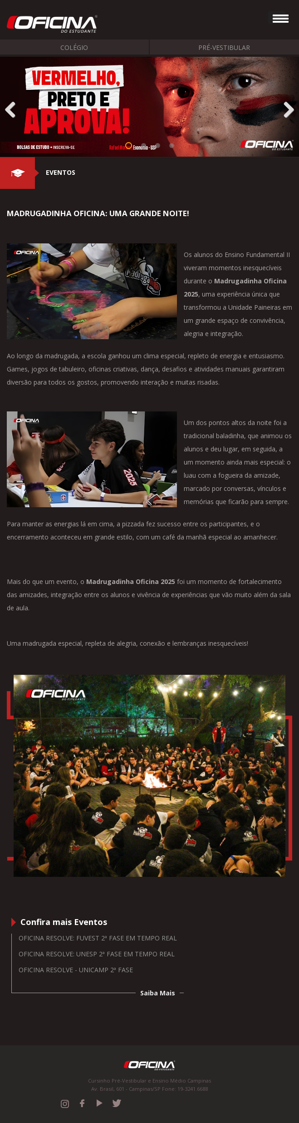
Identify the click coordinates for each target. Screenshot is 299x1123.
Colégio (74, 47)
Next (285, 108)
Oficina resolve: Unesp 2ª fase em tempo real (97, 954)
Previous (14, 108)
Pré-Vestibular (224, 47)
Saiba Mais (157, 993)
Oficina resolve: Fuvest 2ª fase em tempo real (98, 938)
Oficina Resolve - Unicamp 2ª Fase (76, 969)
